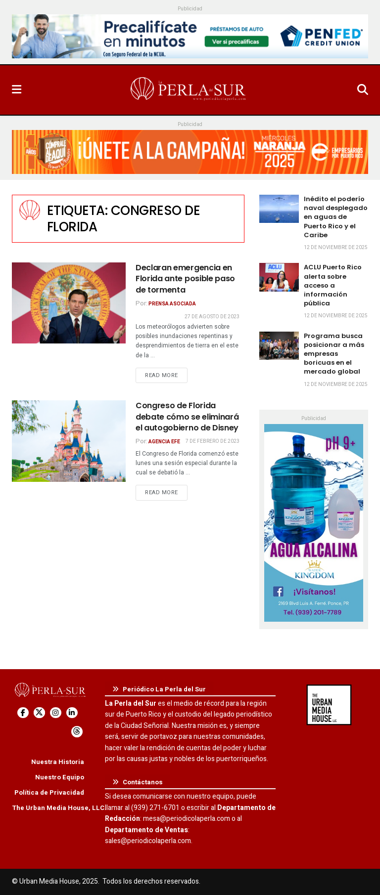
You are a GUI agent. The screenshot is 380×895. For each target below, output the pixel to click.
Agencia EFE (164, 441)
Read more (166, 375)
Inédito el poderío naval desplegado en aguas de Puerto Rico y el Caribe (336, 217)
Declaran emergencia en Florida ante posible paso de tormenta (185, 279)
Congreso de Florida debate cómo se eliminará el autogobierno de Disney (187, 416)
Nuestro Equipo (59, 777)
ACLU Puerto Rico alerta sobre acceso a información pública (333, 285)
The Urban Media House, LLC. (59, 807)
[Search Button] (362, 90)
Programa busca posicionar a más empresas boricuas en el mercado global (334, 354)
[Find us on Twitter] (39, 713)
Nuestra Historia (57, 762)
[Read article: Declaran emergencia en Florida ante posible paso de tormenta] (69, 302)
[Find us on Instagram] (55, 713)
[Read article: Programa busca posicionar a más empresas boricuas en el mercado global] (279, 346)
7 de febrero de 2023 (212, 441)
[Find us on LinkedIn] (72, 713)
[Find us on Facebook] (23, 713)
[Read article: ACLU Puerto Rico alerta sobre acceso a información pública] (279, 277)
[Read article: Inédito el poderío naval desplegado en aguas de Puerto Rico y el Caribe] (279, 209)
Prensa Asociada (172, 303)
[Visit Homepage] (189, 90)
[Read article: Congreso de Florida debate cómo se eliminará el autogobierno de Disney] (69, 440)
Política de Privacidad (49, 792)
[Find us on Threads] (77, 731)
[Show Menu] (16, 90)
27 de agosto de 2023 (212, 316)
